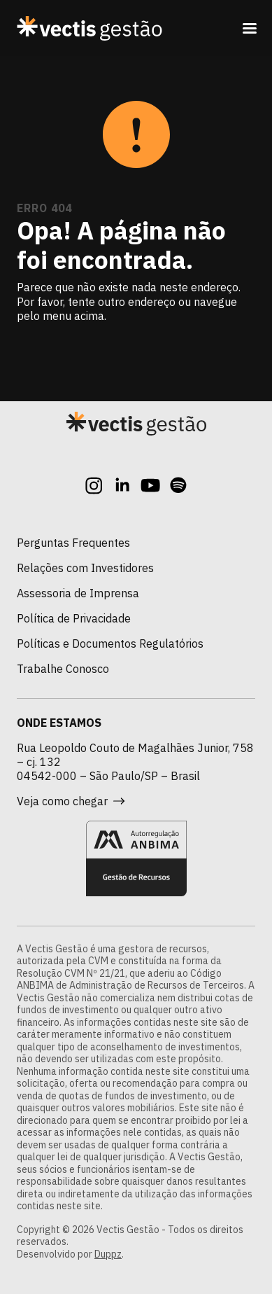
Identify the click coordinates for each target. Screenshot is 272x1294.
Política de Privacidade (74, 618)
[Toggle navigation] (249, 28)
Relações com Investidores (85, 568)
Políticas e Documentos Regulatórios (110, 643)
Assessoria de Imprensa (78, 593)
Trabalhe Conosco (63, 669)
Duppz (108, 1254)
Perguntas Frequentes (73, 543)
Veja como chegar (70, 801)
